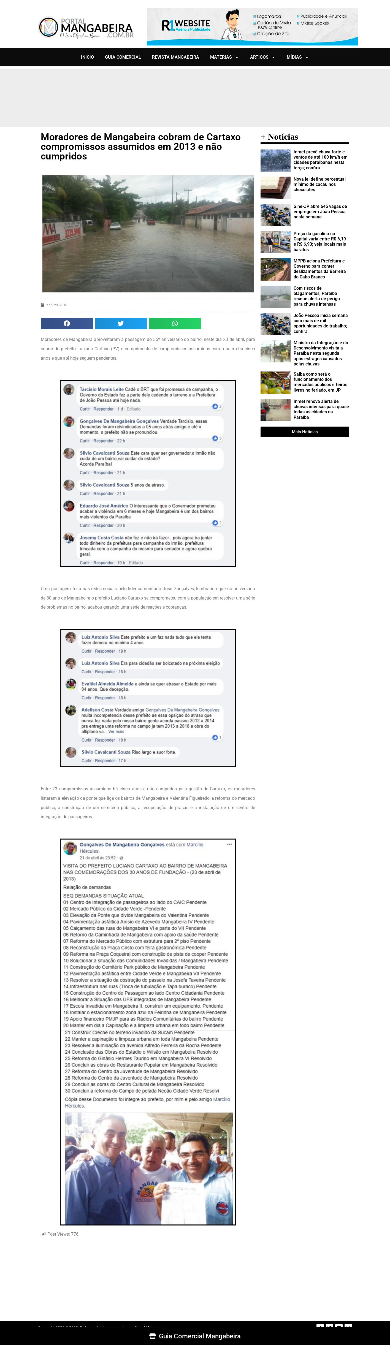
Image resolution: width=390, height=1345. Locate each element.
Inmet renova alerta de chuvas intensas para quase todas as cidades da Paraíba (321, 409)
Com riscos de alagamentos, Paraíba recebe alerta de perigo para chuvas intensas (317, 296)
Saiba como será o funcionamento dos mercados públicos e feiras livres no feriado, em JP (320, 382)
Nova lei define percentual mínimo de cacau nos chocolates (320, 184)
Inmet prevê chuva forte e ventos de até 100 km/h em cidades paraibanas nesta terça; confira (321, 159)
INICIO (87, 57)
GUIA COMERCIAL (123, 57)
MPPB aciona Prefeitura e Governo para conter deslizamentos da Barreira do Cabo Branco (320, 269)
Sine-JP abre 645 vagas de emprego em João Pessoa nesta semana (320, 211)
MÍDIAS (298, 57)
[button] (67, 324)
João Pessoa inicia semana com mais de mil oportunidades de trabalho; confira (321, 323)
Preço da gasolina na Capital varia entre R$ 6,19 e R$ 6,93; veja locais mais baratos (320, 241)
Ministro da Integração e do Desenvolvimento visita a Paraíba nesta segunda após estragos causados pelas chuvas (321, 353)
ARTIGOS (263, 57)
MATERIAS (224, 57)
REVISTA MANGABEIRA (175, 57)
